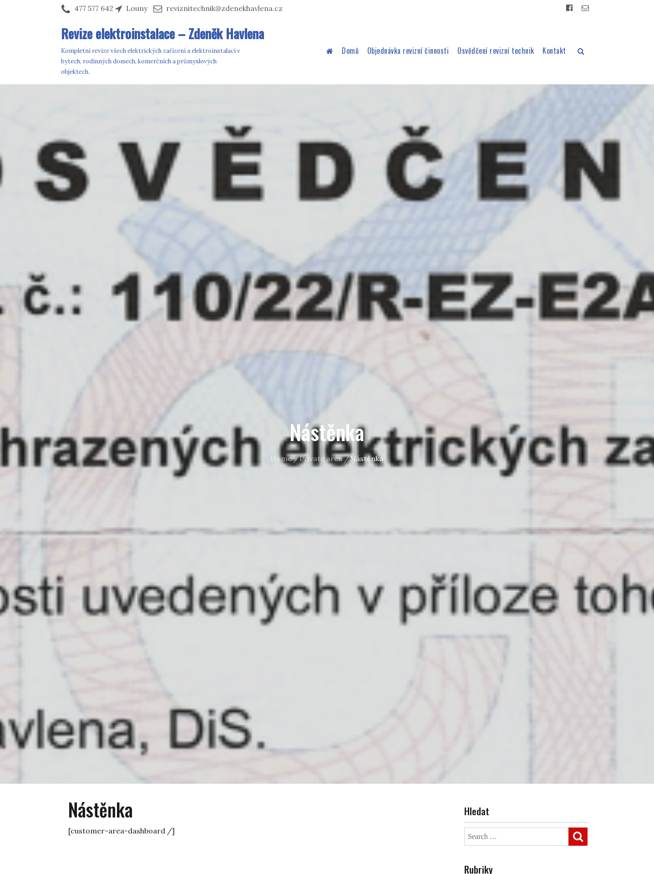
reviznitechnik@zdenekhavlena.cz (224, 8)
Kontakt (554, 50)
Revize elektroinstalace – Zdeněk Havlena (162, 33)
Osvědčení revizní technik (495, 50)
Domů (350, 50)
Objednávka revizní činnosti (408, 50)
